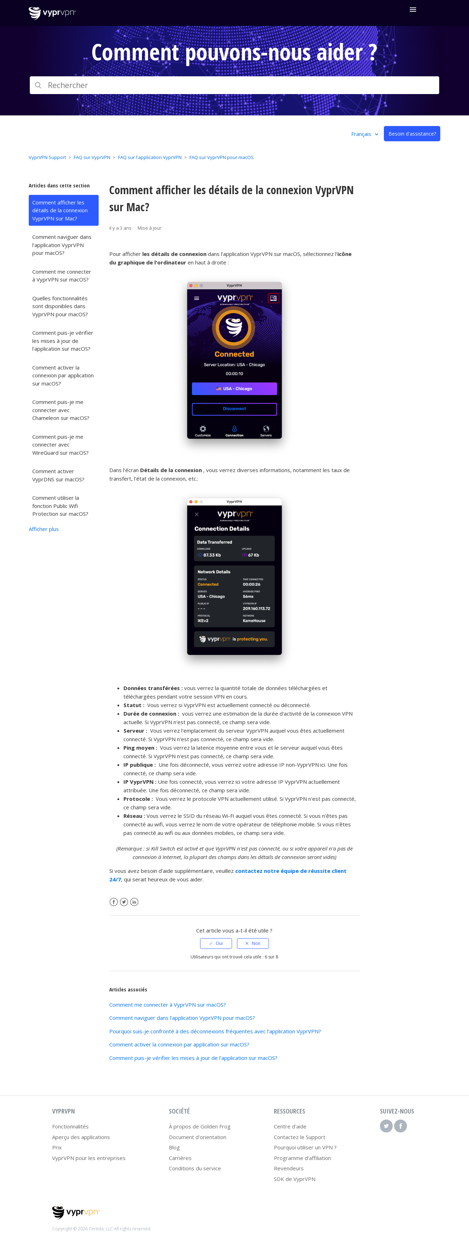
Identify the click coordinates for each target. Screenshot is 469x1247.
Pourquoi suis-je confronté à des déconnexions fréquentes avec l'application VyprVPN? (215, 1031)
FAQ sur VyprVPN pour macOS (221, 157)
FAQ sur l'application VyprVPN (150, 157)
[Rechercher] (234, 85)
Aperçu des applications (81, 1137)
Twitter (124, 902)
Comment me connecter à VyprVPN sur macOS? (61, 275)
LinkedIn (134, 902)
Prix (57, 1147)
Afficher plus (44, 528)
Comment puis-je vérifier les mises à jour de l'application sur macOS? (62, 340)
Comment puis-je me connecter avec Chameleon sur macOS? (60, 409)
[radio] (216, 943)
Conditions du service (195, 1168)
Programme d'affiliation (302, 1157)
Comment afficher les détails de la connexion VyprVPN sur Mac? (60, 210)
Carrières (180, 1157)
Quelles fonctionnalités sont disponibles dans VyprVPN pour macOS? (60, 306)
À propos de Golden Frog (200, 1126)
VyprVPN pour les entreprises (89, 1157)
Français (362, 133)
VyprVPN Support (47, 157)
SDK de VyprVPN (294, 1178)
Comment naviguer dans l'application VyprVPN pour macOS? (62, 244)
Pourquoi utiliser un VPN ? (305, 1147)
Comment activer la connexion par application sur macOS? (63, 375)
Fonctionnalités (70, 1126)
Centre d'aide (290, 1126)
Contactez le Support (299, 1137)
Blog (174, 1147)
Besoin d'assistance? (412, 133)
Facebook (113, 902)
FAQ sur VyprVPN (92, 157)
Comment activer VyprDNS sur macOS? (58, 475)
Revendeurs (289, 1168)
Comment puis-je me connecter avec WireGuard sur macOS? (60, 444)
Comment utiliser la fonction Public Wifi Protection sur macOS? (60, 505)
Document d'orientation (197, 1137)
